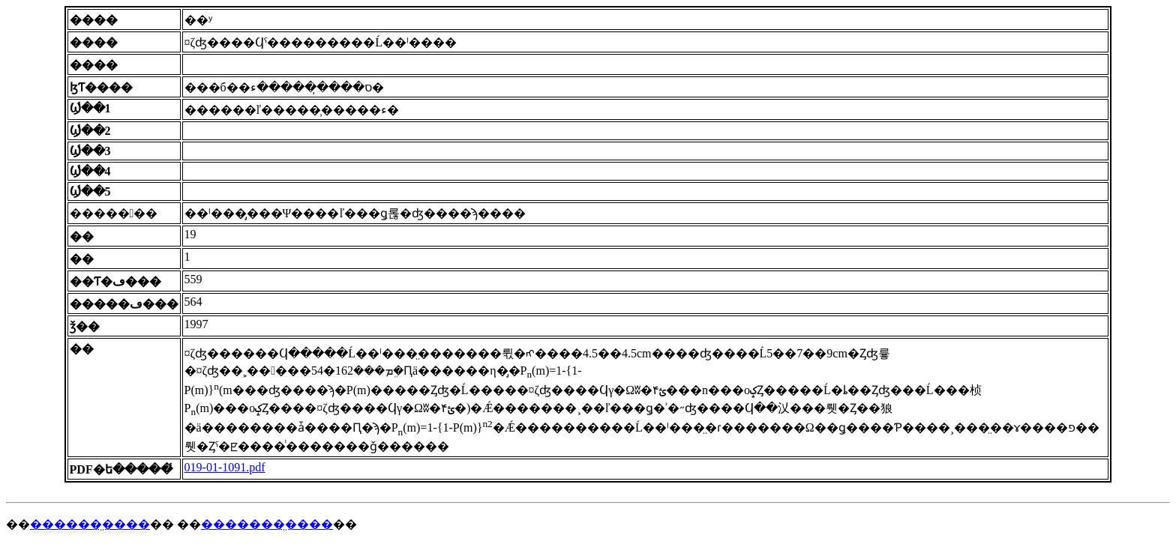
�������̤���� (267, 524)
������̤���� (90, 524)
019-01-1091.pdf (225, 467)
